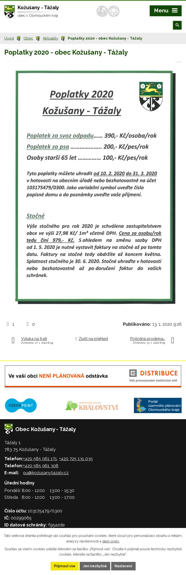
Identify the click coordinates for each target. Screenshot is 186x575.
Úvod (9, 38)
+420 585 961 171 (40, 458)
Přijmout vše (64, 566)
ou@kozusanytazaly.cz (46, 472)
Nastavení (123, 566)
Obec (28, 38)
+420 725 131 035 (76, 458)
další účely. (111, 541)
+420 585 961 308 (40, 465)
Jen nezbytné (95, 566)
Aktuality (50, 38)
